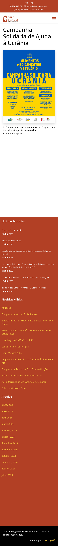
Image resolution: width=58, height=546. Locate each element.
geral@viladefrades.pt (37, 6)
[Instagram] (32, 2)
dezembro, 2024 (10, 443)
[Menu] (54, 18)
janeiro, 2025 (8, 436)
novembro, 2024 (10, 449)
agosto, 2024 (8, 468)
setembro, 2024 (9, 462)
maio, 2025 (7, 411)
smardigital (49, 540)
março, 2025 (8, 423)
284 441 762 (17, 6)
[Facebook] (27, 2)
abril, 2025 (7, 417)
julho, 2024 (7, 475)
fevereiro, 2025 (9, 430)
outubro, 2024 (9, 455)
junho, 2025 (7, 404)
